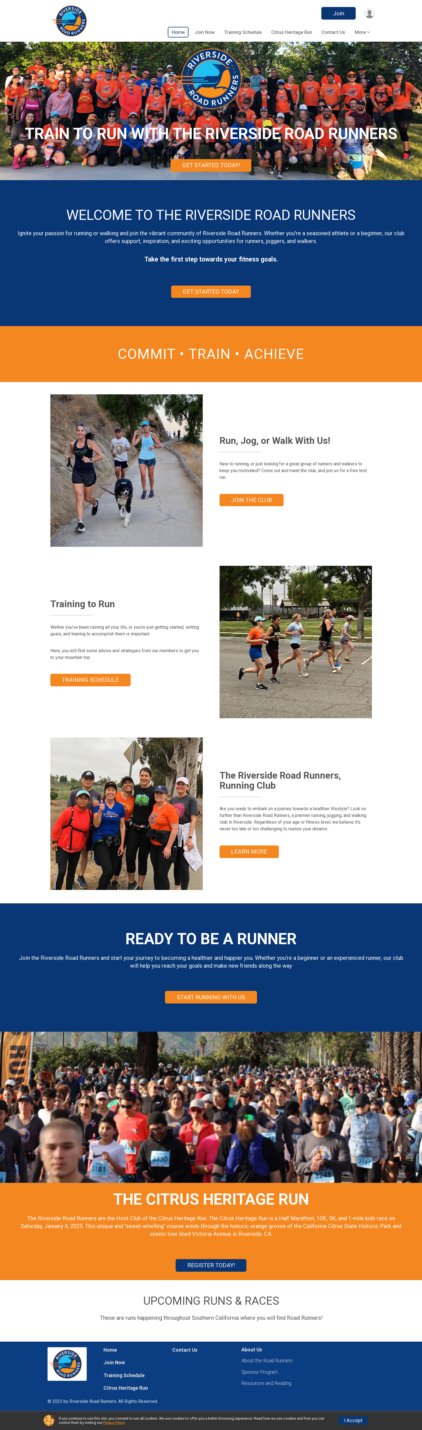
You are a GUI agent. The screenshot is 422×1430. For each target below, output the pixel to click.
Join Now (205, 32)
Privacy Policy (113, 1422)
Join (338, 13)
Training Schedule (243, 32)
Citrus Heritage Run (291, 32)
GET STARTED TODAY (211, 291)
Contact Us (333, 32)
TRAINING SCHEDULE (90, 680)
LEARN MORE (249, 851)
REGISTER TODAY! (211, 1265)
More (360, 32)
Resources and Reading (266, 1383)
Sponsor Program (259, 1372)
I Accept (353, 1420)
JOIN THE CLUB (251, 500)
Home (178, 32)
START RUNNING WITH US (211, 997)
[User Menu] (369, 13)
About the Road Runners (267, 1360)
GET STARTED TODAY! (211, 165)
